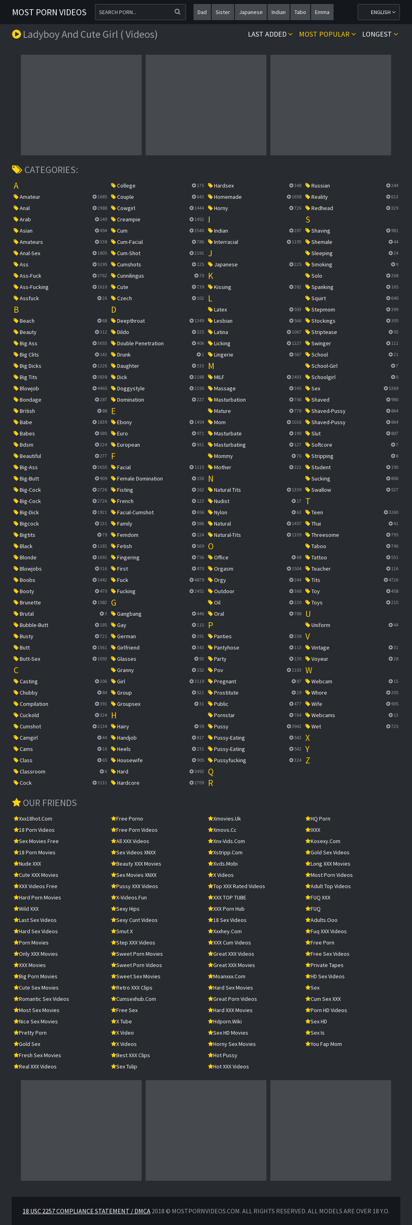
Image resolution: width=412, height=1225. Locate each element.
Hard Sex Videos (36, 931)
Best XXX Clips (130, 1055)
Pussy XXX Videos (134, 886)
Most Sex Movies (37, 1010)
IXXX (312, 829)
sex (312, 987)
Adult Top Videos (328, 886)
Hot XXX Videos (228, 1066)
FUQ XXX (317, 897)
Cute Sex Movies (36, 987)
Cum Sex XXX (323, 998)
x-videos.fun (129, 897)
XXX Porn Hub (226, 908)
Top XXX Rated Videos (236, 886)
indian (279, 12)
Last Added (270, 34)
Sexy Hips (125, 908)
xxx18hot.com (33, 818)
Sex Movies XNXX (134, 875)
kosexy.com (322, 841)
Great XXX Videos (231, 953)
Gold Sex (27, 1044)
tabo (300, 12)
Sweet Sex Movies (136, 976)
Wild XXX (26, 908)
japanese (251, 12)
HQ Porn (317, 818)
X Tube (121, 1021)
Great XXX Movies (231, 965)
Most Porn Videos (49, 12)
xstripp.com (225, 852)
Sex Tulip (124, 1066)
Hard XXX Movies (230, 1010)
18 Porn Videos (34, 829)
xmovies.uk (224, 818)
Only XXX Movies (36, 953)
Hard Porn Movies (37, 897)
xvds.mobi (223, 863)
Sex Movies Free (36, 841)
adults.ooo (321, 920)
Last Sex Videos (35, 920)
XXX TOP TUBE (227, 897)
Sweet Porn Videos (136, 965)
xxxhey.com (225, 931)
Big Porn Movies (36, 976)
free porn (319, 942)
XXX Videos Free (36, 886)
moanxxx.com (226, 976)
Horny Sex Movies (232, 1044)
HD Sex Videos (325, 976)
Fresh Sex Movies (37, 1055)
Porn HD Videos (326, 1010)
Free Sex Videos (327, 953)
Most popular (327, 34)
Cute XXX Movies (36, 875)
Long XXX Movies (327, 863)
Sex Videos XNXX (133, 852)
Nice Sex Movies (36, 1021)
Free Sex (124, 1010)
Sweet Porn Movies (137, 953)
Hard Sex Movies (230, 987)
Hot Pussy (222, 1055)
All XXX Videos (130, 841)
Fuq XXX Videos (326, 931)
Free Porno (127, 818)
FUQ (313, 908)
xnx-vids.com (226, 841)
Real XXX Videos (35, 1066)
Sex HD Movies (228, 1032)
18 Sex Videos (227, 920)
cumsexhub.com (133, 998)
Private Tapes (324, 965)
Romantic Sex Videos (41, 998)
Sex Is (315, 1032)
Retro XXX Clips (131, 987)
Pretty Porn (30, 1032)
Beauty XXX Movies (136, 863)
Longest (380, 34)
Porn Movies (31, 942)
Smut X (122, 931)
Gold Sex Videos (327, 852)
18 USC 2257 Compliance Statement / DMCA (86, 1211)
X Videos (124, 1044)
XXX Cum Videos (229, 942)
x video (122, 1032)
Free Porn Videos (134, 829)
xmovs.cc (222, 829)
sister (223, 12)
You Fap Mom (323, 1044)
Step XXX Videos (133, 942)
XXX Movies (30, 965)
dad (202, 12)
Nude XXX (27, 863)
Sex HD (316, 1021)
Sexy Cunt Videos (134, 920)
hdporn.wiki (225, 1021)
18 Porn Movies (35, 852)
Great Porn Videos (232, 998)
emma (322, 12)
